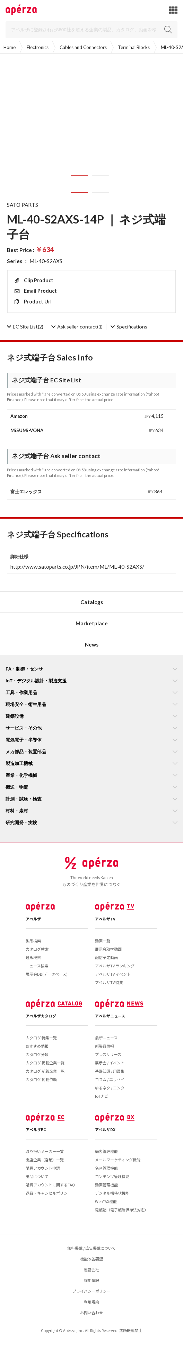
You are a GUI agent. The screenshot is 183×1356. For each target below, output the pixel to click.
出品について (37, 1176)
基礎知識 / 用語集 (109, 1071)
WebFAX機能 (106, 1201)
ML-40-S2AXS (45, 261)
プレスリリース (108, 1054)
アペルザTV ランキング (114, 965)
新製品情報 (104, 1046)
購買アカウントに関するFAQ (50, 1184)
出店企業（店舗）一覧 (45, 1159)
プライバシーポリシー (91, 1291)
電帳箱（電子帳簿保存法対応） (121, 1209)
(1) (77, 327)
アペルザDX (105, 1129)
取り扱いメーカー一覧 (45, 1151)
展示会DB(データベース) (47, 974)
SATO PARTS (22, 205)
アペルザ (33, 918)
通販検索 (33, 957)
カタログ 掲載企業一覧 (45, 1062)
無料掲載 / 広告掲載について (91, 1248)
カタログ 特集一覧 (41, 1037)
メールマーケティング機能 (117, 1159)
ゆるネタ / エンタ (109, 1087)
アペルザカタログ (41, 1015)
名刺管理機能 (106, 1168)
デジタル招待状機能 (112, 1193)
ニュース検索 (37, 965)
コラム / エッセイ (109, 1079)
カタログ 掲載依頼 (41, 1079)
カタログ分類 (37, 1054)
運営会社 (91, 1269)
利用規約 (91, 1302)
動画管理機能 (106, 1184)
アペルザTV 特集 (109, 982)
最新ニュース (106, 1037)
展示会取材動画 (108, 949)
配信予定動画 (106, 957)
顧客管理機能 (106, 1151)
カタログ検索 (37, 949)
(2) (25, 327)
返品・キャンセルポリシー (48, 1193)
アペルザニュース (110, 1015)
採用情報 (91, 1280)
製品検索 (33, 940)
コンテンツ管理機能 (112, 1176)
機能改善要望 (91, 1258)
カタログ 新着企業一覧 (45, 1071)
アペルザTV (105, 918)
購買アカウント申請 (43, 1168)
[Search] (91, 29)
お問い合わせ (91, 1312)
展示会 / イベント (109, 1062)
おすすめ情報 (37, 1046)
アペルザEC (36, 1129)
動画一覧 (102, 940)
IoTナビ (101, 1096)
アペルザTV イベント (113, 974)
